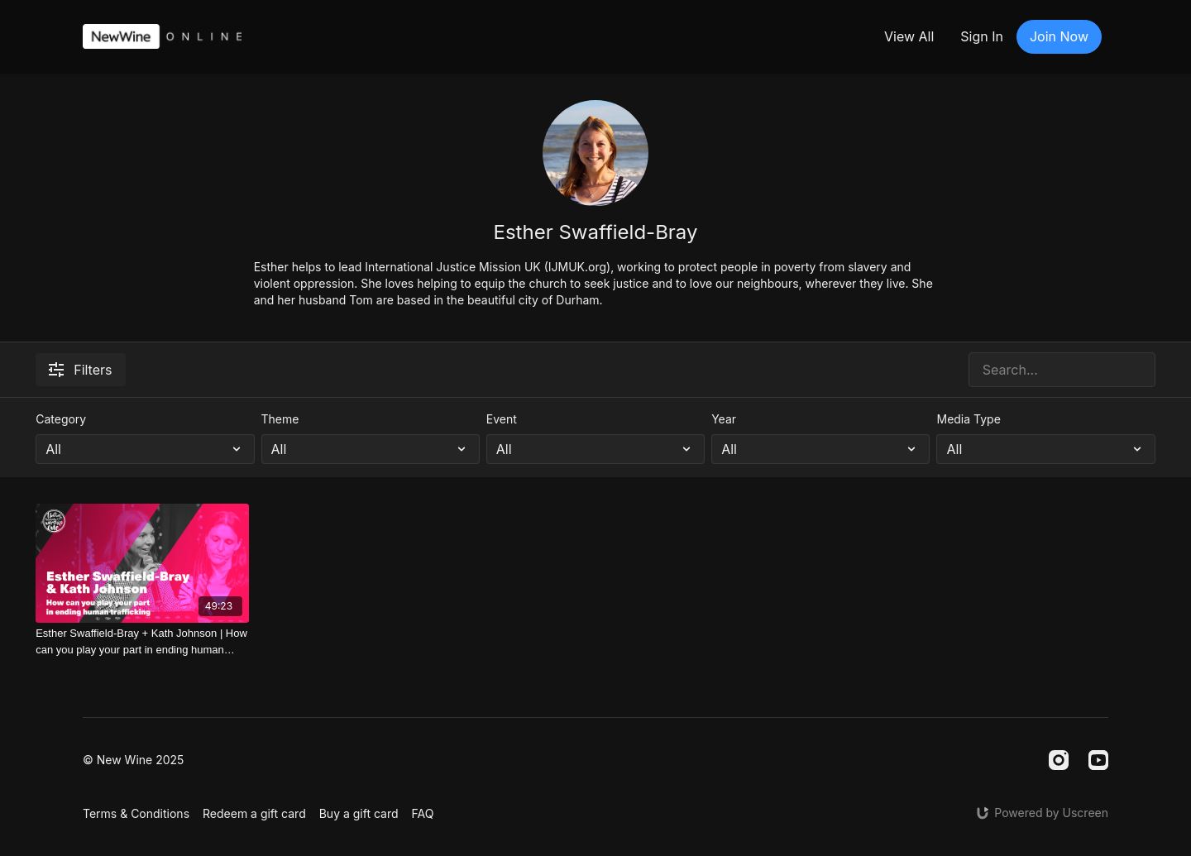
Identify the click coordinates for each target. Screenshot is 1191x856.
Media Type (968, 419)
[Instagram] (1059, 760)
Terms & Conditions (136, 813)
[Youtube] (1098, 760)
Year (723, 419)
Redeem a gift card (254, 813)
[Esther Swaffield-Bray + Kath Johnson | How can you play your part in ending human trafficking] (142, 641)
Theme (280, 419)
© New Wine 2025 (133, 760)
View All (909, 36)
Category (61, 419)
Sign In (981, 36)
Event (501, 419)
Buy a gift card (359, 813)
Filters (80, 369)
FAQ (423, 813)
